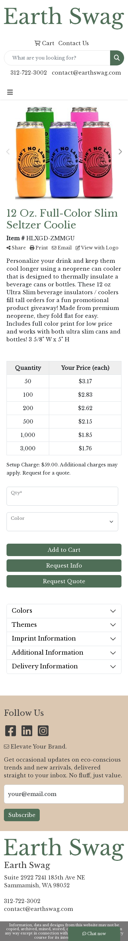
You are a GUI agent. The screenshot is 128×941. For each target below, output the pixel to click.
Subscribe (22, 815)
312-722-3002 (28, 72)
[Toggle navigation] (10, 92)
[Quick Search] (57, 57)
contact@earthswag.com (86, 72)
